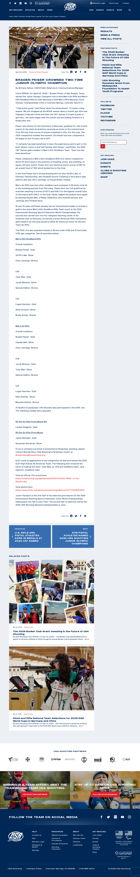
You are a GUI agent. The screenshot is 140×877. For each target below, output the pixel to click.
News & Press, (35, 72)
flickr (105, 113)
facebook (107, 105)
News (49, 10)
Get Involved (15, 10)
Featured (22, 16)
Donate (100, 10)
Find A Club (114, 3)
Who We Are (78, 835)
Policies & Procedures (57, 839)
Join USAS (107, 159)
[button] (71, 72)
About (41, 10)
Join (91, 10)
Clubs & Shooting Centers (113, 171)
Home (11, 16)
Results (45, 72)
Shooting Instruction (56, 848)
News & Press (110, 35)
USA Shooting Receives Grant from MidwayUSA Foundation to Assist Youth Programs (115, 85)
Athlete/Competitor (60, 835)
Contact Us (36, 835)
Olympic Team (79, 838)
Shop (119, 10)
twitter (106, 109)
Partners (76, 842)
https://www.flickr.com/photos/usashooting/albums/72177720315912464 (50, 490)
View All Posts (111, 39)
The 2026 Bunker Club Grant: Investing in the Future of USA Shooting (114, 56)
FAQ (33, 838)
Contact (125, 3)
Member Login (99, 3)
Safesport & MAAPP (37, 846)
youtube (106, 117)
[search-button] (130, 10)
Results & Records (60, 843)
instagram (108, 120)
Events (110, 10)
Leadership (77, 845)
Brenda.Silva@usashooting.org (30, 455)
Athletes (30, 10)
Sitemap (35, 850)
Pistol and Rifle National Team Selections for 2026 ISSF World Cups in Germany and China (114, 70)
